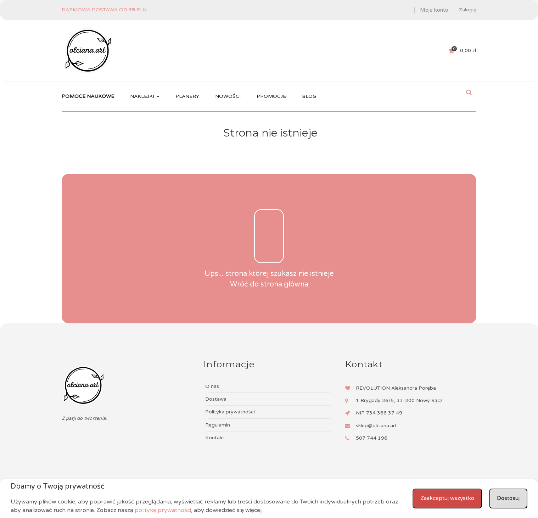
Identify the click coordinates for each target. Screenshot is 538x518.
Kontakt (214, 438)
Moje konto (434, 10)
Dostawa (215, 399)
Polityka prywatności (230, 412)
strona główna (284, 284)
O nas (212, 386)
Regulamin (217, 425)
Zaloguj (467, 10)
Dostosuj (508, 498)
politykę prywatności (163, 510)
